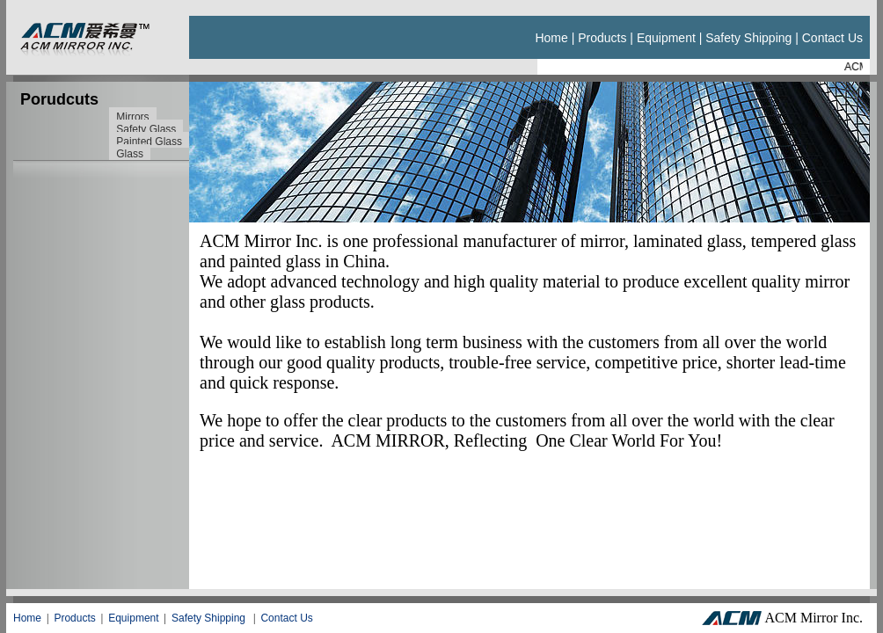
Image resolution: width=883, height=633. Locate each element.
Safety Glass (146, 129)
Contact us (832, 38)
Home (551, 38)
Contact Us (286, 618)
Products (602, 38)
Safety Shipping (748, 38)
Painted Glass (149, 141)
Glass (129, 154)
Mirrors (132, 117)
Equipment (666, 38)
